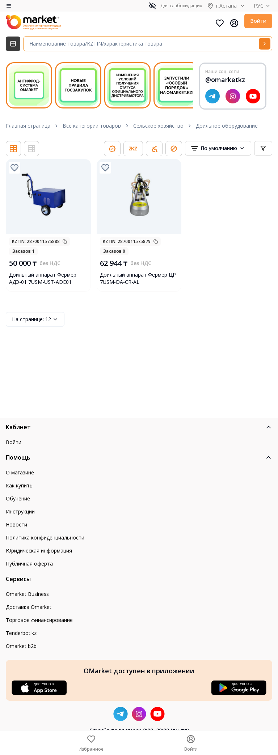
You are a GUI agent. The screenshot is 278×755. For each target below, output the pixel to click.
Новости (16, 524)
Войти (258, 20)
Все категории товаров (92, 125)
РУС (263, 5)
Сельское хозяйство (158, 125)
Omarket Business (27, 593)
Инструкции (20, 511)
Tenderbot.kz (21, 633)
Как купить (19, 485)
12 (35, 319)
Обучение (18, 498)
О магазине (20, 472)
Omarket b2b (21, 646)
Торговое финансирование (39, 620)
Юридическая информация (39, 550)
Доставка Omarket (28, 606)
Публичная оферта (29, 563)
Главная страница (28, 125)
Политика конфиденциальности (45, 537)
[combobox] (218, 148)
